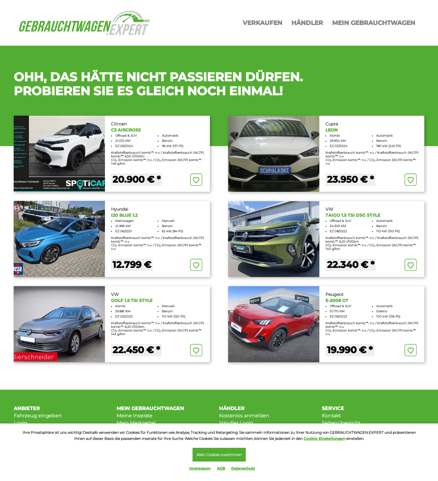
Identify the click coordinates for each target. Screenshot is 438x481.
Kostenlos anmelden (244, 416)
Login (20, 423)
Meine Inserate (134, 416)
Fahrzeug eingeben (38, 416)
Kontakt (331, 416)
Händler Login (236, 423)
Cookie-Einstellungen (324, 438)
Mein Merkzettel (135, 423)
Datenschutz (243, 468)
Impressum (200, 468)
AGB (221, 468)
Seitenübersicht (341, 423)
